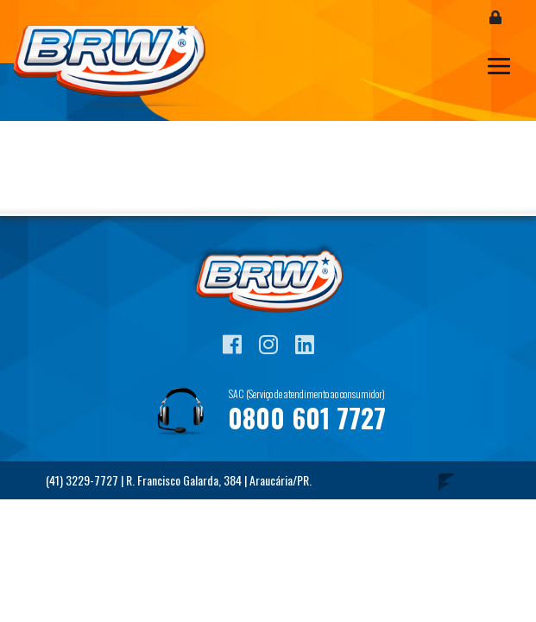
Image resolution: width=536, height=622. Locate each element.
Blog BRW (121, 66)
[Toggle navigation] (499, 66)
